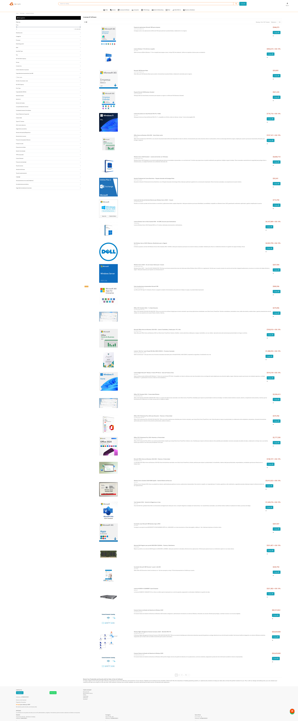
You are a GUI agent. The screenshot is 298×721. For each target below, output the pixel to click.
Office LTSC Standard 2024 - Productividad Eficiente (146, 396)
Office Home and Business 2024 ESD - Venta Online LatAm (148, 137)
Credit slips (85, 698)
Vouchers (85, 701)
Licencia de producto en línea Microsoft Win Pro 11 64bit (147, 115)
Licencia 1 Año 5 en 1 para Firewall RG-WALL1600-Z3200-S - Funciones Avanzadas (154, 353)
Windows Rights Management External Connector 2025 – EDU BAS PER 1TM (152, 633)
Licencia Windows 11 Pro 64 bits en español (144, 51)
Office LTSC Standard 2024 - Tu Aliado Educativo (146, 310)
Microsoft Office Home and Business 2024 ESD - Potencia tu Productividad (152, 461)
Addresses (85, 699)
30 (280, 24)
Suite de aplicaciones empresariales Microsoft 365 (146, 288)
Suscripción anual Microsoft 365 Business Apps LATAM (147, 525)
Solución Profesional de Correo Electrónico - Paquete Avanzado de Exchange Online (154, 180)
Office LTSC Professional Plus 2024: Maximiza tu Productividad (149, 439)
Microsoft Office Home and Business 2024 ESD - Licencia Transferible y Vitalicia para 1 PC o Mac (157, 331)
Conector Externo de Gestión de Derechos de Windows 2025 (148, 612)
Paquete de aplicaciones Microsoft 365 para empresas (147, 29)
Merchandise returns (88, 695)
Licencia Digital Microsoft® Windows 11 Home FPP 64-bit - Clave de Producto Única (154, 374)
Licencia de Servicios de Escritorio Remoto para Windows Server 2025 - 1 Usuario (153, 202)
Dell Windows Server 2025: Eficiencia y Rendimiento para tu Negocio (150, 245)
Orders (84, 696)
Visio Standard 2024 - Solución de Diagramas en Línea (147, 504)
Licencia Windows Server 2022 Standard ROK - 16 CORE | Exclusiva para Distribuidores (155, 223)
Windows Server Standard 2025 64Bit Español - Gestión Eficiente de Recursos (153, 482)
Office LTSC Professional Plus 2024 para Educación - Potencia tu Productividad (153, 418)
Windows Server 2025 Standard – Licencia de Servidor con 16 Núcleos (151, 158)
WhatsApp (53, 694)
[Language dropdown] (282, 4)
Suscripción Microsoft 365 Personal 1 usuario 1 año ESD (147, 569)
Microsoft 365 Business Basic (141, 72)
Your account (87, 692)
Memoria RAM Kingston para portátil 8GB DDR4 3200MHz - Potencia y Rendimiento (154, 547)
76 (186, 676)
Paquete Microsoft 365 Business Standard (144, 94)
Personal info (86, 693)
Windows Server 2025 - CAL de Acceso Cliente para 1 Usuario (149, 266)
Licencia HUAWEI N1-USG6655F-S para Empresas (146, 590)
